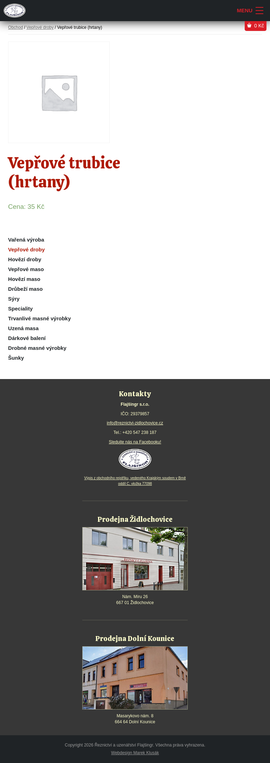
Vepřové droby (26, 249)
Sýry (14, 299)
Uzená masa (23, 328)
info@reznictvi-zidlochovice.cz (135, 423)
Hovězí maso (24, 279)
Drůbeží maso (25, 289)
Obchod (15, 27)
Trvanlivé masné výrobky (39, 318)
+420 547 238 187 (139, 432)
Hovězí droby (24, 259)
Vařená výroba (26, 240)
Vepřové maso (26, 269)
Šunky (16, 358)
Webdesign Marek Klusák (135, 752)
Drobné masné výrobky (37, 348)
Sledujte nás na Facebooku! (135, 442)
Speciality (20, 309)
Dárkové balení (27, 338)
